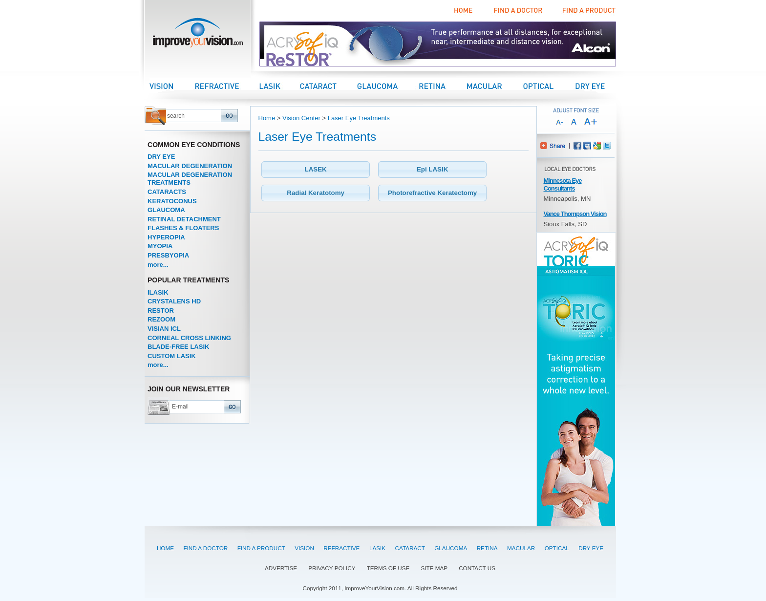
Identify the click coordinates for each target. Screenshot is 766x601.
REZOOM (161, 319)
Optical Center (548, 85)
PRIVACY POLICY (331, 568)
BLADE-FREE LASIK (178, 346)
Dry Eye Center (598, 85)
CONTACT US (477, 568)
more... (158, 264)
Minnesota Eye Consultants (563, 184)
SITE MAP (434, 568)
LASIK (377, 548)
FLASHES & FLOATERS (183, 228)
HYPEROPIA (166, 237)
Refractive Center (226, 85)
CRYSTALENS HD (174, 301)
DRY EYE (161, 156)
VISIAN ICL (164, 328)
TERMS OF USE (388, 568)
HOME (165, 548)
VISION (304, 548)
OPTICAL (557, 548)
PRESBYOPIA (168, 255)
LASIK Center (279, 85)
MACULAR (521, 548)
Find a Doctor (516, 10)
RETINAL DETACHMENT (184, 219)
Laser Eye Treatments (359, 118)
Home (464, 10)
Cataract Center (328, 85)
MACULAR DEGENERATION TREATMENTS (190, 178)
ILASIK (158, 292)
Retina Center (442, 85)
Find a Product (587, 10)
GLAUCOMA (166, 210)
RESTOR (161, 310)
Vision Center (171, 85)
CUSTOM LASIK (172, 356)
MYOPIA (160, 246)
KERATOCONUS (172, 201)
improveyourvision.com (198, 35)
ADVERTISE (281, 568)
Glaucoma (387, 85)
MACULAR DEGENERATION (190, 166)
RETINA (487, 548)
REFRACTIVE (341, 548)
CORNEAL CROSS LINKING (189, 338)
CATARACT (410, 548)
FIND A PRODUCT (261, 548)
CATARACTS (167, 191)
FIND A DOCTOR (205, 548)
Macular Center (494, 85)
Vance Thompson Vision (575, 213)
